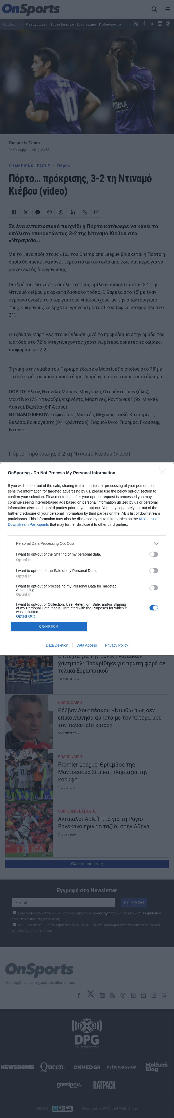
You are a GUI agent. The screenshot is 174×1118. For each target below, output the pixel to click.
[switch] (153, 554)
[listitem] (87, 543)
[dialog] (87, 559)
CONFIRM (49, 626)
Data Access (86, 645)
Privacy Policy (116, 645)
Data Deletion (57, 645)
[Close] (164, 473)
